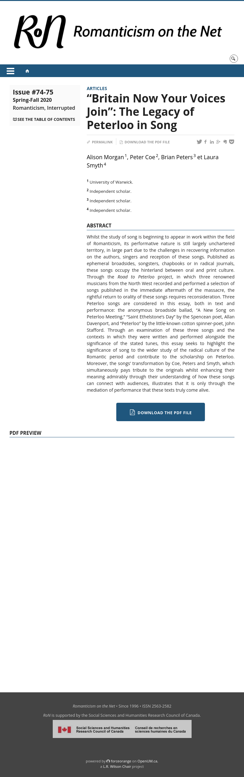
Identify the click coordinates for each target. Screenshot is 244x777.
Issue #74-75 (44, 99)
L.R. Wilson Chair (117, 766)
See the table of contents (46, 119)
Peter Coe (142, 157)
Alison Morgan (105, 157)
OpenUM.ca (147, 761)
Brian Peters (177, 157)
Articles (97, 88)
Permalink (100, 142)
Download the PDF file (144, 142)
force (121, 761)
